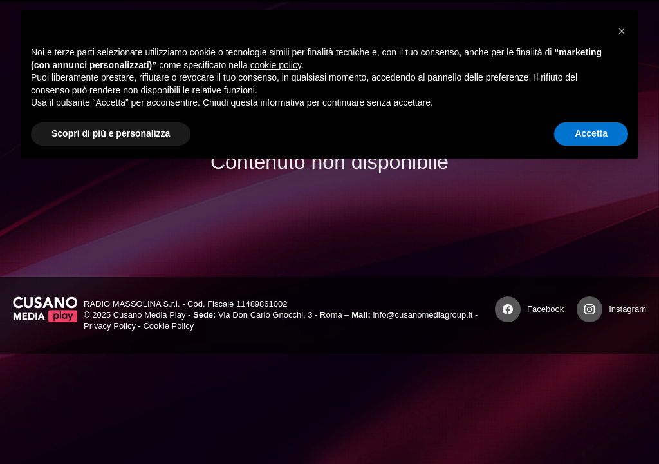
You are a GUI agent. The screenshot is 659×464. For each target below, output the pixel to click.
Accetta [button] (591, 133)
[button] (621, 31)
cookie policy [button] (275, 65)
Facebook (545, 309)
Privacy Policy (110, 326)
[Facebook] (508, 309)
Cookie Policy (168, 326)
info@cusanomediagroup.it (422, 315)
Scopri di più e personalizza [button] (110, 133)
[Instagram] (589, 309)
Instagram (627, 309)
